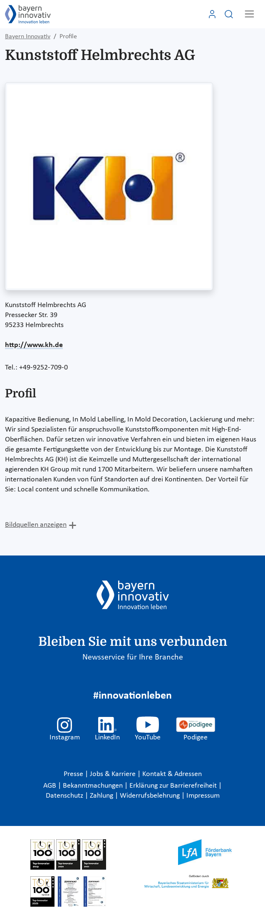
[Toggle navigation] (249, 14)
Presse (74, 774)
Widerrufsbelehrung (150, 796)
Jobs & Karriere (113, 774)
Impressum (203, 796)
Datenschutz (65, 796)
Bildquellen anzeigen (36, 525)
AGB (50, 786)
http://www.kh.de (34, 345)
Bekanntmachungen (93, 786)
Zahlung (102, 796)
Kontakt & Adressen (172, 774)
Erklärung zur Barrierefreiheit (173, 786)
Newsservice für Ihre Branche (132, 657)
